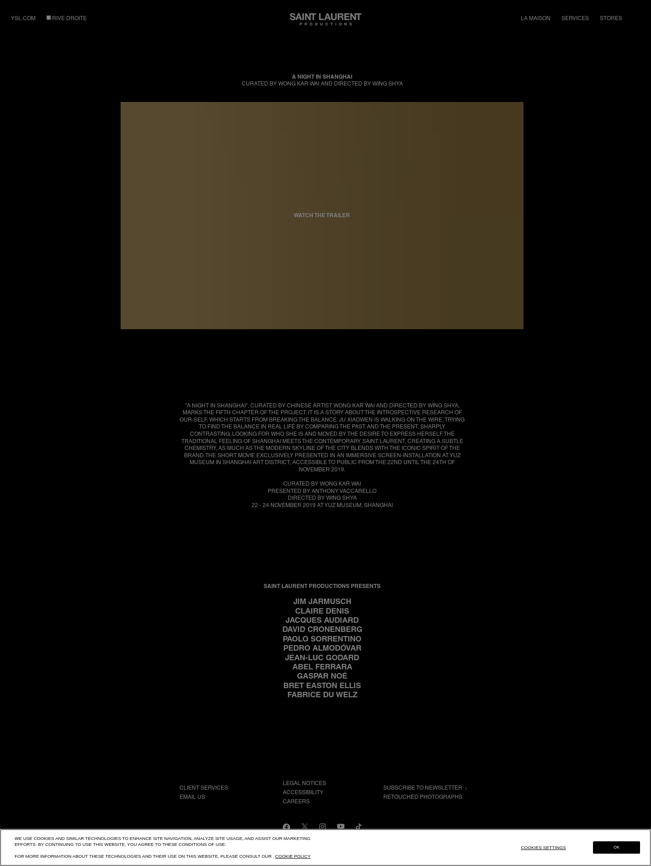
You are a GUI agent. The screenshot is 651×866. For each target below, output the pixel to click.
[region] (325, 847)
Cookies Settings (543, 847)
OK (616, 847)
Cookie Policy (292, 856)
